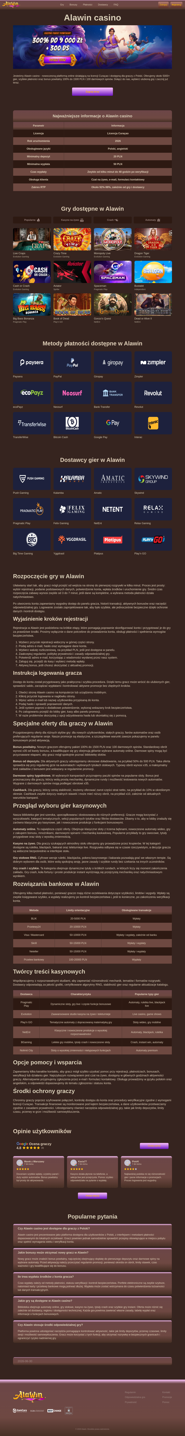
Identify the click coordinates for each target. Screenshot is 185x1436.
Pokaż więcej (92, 1195)
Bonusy (73, 4)
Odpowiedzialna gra (135, 1397)
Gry (62, 4)
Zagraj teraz (92, 91)
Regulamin (130, 1392)
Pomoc (165, 1402)
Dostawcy (103, 4)
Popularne (32, 220)
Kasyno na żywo (72, 220)
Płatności (87, 4)
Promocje (167, 1397)
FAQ (116, 4)
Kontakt (166, 1392)
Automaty (152, 220)
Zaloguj (163, 4)
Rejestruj (176, 4)
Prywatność (131, 1402)
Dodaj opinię (154, 1146)
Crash (112, 220)
